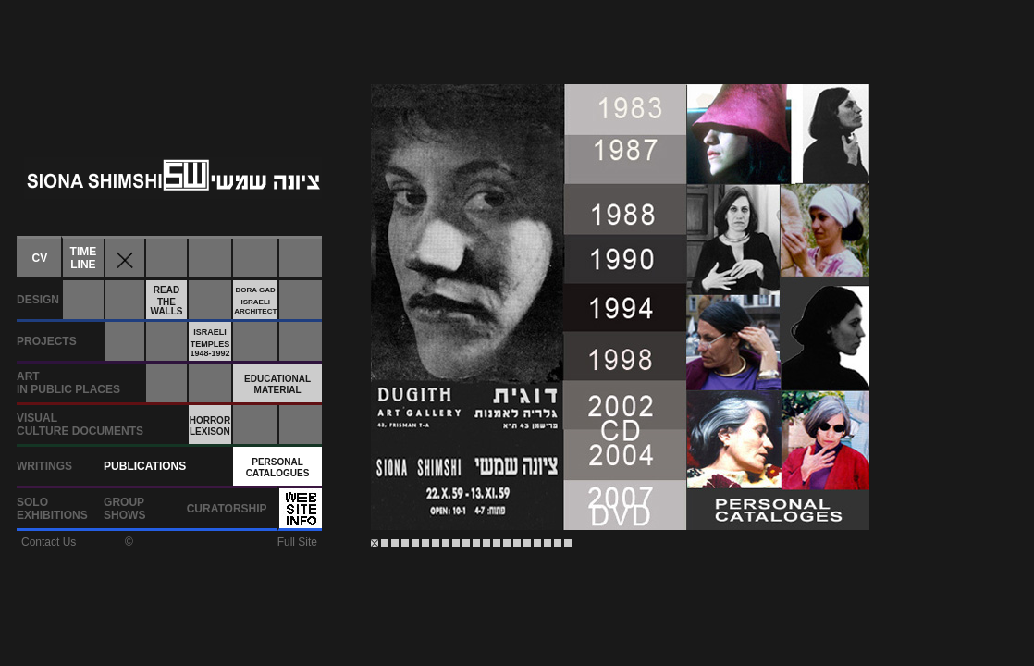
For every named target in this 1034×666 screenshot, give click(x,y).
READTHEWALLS (166, 300)
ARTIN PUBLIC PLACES (68, 383)
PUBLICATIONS (145, 466)
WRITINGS (44, 466)
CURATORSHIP (227, 508)
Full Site (297, 542)
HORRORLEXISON (210, 426)
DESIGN (38, 299)
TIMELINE (83, 258)
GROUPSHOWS (124, 509)
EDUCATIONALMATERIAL (277, 384)
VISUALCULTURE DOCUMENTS (80, 425)
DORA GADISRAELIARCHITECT (255, 300)
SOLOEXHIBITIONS (52, 509)
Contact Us (48, 542)
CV (40, 258)
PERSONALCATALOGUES (278, 467)
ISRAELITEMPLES (210, 342)
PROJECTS (47, 341)
